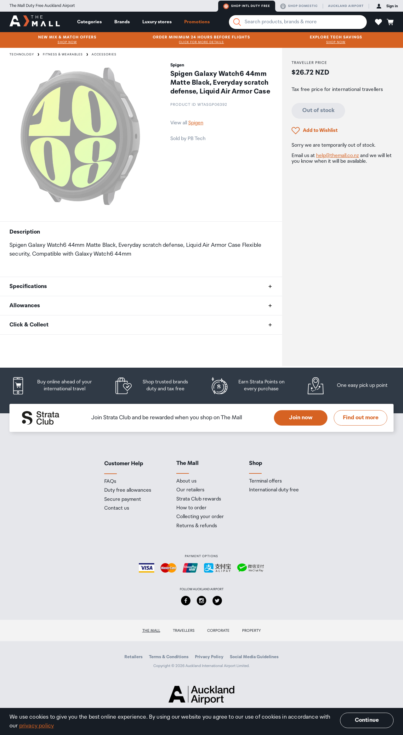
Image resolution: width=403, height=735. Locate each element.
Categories (89, 22)
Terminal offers (265, 481)
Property (251, 631)
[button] (378, 22)
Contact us (116, 508)
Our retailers (190, 490)
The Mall (151, 631)
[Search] (237, 22)
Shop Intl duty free (246, 6)
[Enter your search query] (298, 22)
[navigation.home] (34, 21)
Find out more (360, 418)
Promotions (197, 22)
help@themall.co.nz (337, 156)
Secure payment (122, 499)
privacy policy (36, 726)
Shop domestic (299, 6)
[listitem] (57, 386)
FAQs (110, 481)
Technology (21, 54)
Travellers (184, 631)
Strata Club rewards (198, 499)
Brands (122, 22)
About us (186, 481)
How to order (191, 508)
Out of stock (318, 110)
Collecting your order (200, 517)
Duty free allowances (127, 490)
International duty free (274, 490)
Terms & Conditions (169, 656)
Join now (301, 418)
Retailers (133, 656)
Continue (367, 720)
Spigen (195, 123)
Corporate (218, 631)
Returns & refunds (196, 526)
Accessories (104, 54)
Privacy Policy (209, 656)
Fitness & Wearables (63, 54)
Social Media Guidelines (254, 656)
